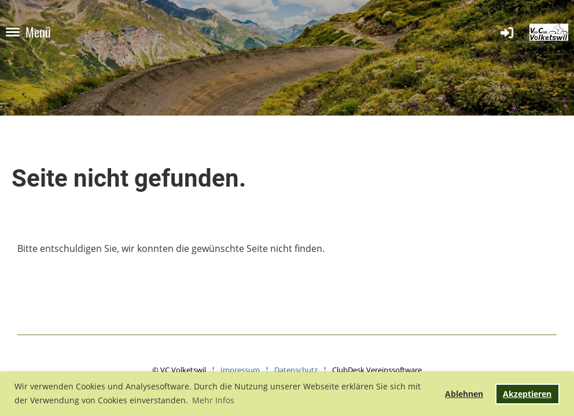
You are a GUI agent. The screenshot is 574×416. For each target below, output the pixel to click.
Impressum (240, 370)
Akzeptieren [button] (527, 393)
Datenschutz (296, 370)
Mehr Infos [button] (213, 400)
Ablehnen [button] (464, 393)
